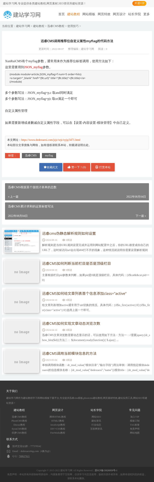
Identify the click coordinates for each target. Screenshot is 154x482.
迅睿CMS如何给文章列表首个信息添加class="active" (84, 293)
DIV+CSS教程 (57, 428)
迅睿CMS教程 (56, 26)
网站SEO (96, 416)
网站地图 (135, 432)
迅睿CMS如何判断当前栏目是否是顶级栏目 (76, 263)
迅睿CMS (31, 155)
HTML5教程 (57, 420)
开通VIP (139, 3)
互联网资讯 (96, 428)
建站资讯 (96, 420)
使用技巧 (73, 26)
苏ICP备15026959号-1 (106, 470)
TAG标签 (135, 424)
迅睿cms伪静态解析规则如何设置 (69, 233)
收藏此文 (51, 167)
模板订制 (135, 420)
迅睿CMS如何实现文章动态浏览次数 (71, 323)
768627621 (24, 456)
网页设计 (119, 14)
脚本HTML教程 (58, 416)
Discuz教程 (19, 424)
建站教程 (73, 14)
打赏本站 (102, 167)
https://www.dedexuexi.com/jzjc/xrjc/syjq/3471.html (50, 139)
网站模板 (88, 14)
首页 (61, 14)
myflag (49, 155)
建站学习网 (23, 26)
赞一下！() (76, 167)
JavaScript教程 (57, 424)
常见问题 (134, 410)
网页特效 (104, 14)
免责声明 (135, 428)
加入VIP (134, 416)
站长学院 (134, 14)
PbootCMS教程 (19, 420)
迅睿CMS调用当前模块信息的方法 (69, 353)
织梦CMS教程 (19, 432)
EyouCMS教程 (19, 428)
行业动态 (96, 424)
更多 (146, 14)
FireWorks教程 (57, 432)
